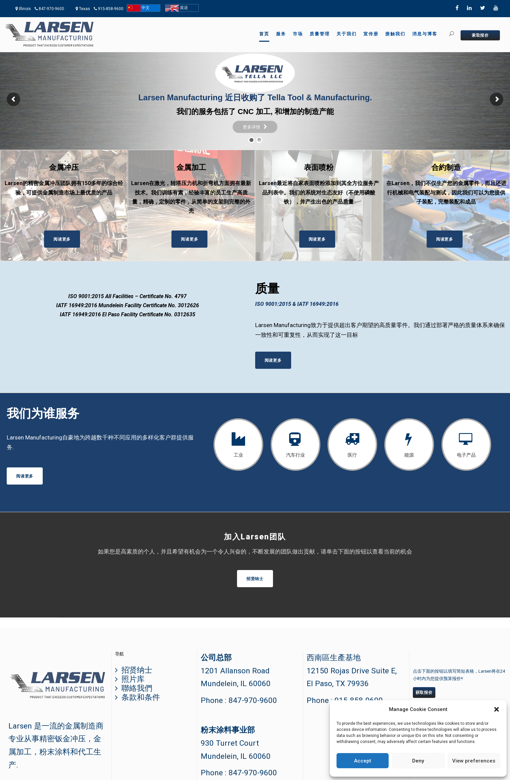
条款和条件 (140, 697)
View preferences (473, 761)
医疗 (352, 455)
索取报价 (480, 35)
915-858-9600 (110, 8)
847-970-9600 (51, 8)
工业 (238, 455)
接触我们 (395, 33)
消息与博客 (424, 33)
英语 (176, 8)
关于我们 (347, 33)
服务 (281, 33)
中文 (138, 8)
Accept (362, 761)
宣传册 (371, 33)
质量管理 (320, 33)
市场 (298, 33)
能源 (409, 455)
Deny (418, 761)
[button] (496, 709)
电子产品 (466, 455)
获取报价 (424, 692)
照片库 (133, 679)
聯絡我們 (136, 688)
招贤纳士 (136, 670)
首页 (264, 33)
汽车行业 (295, 455)
